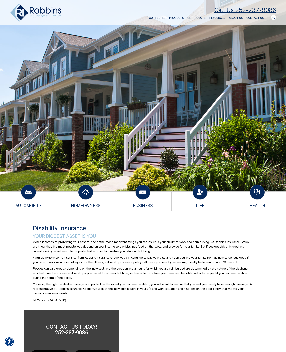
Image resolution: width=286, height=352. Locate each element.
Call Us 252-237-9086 (245, 10)
